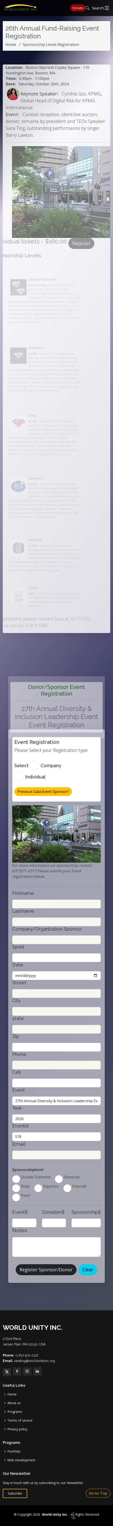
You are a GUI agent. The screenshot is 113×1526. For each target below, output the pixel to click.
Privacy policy (17, 1429)
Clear (87, 1270)
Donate (77, 8)
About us (14, 1403)
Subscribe (15, 1493)
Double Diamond (35, 1177)
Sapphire (50, 1186)
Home (11, 44)
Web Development (21, 1460)
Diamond (71, 1177)
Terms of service (20, 1420)
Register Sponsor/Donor (46, 1270)
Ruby (25, 1186)
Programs (14, 1411)
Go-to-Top (98, 1493)
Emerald (78, 1186)
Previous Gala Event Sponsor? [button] (43, 791)
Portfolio (14, 1451)
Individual (34, 777)
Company (50, 765)
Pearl (25, 1195)
